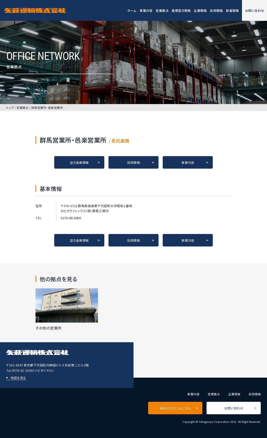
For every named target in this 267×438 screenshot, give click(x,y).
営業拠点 (162, 10)
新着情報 (232, 10)
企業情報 (200, 10)
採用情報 (216, 10)
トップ (10, 108)
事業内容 (146, 10)
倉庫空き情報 (181, 10)
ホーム (132, 10)
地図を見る (18, 378)
